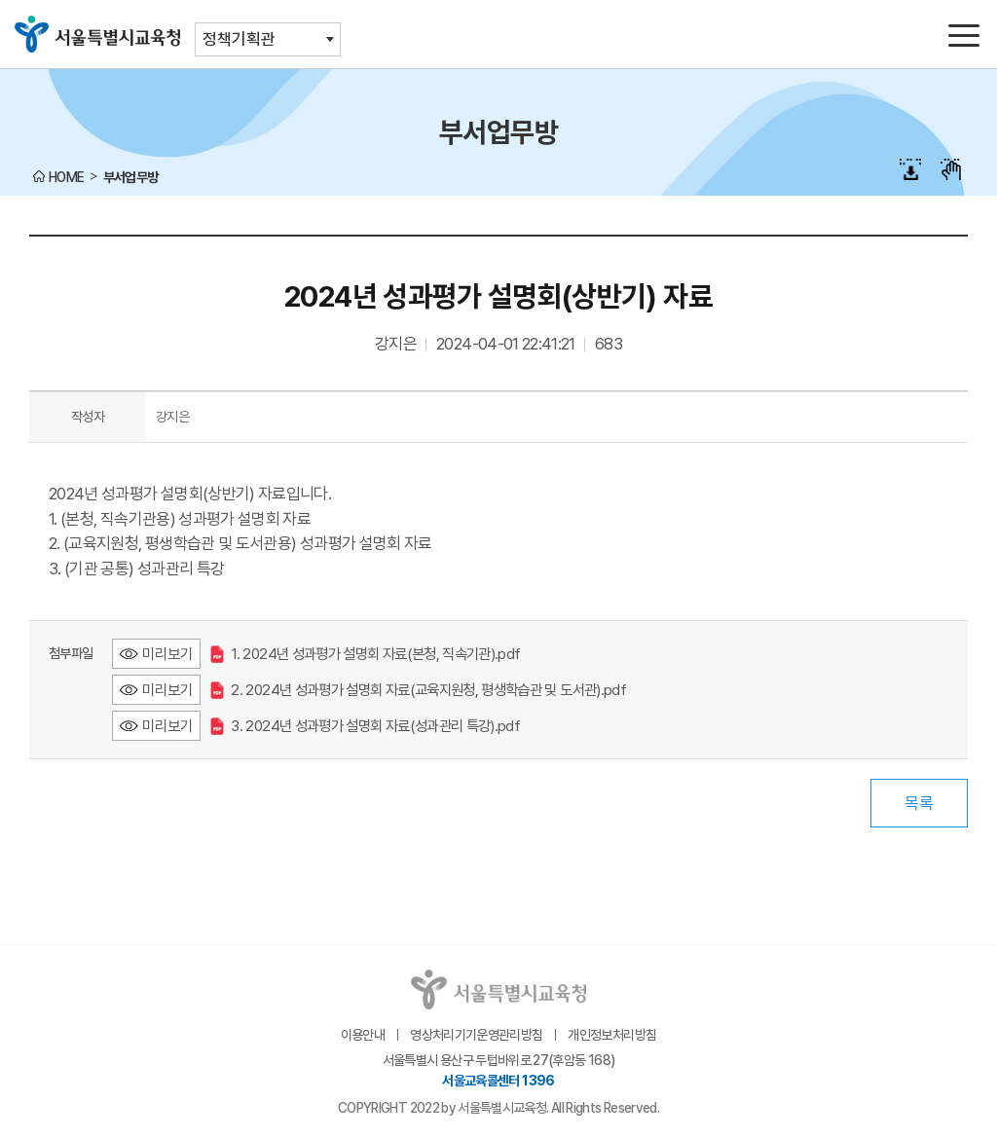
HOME (66, 177)
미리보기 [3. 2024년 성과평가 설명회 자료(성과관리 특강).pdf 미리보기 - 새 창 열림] (167, 725)
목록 (919, 803)
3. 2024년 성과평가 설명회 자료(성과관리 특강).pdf (365, 725)
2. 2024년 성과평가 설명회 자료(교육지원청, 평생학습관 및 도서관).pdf (418, 689)
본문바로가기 (498, 0)
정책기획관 (239, 39)
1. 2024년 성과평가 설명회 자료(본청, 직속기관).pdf (365, 653)
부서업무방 (131, 177)
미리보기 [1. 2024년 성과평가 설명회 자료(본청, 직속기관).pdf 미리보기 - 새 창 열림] (167, 653)
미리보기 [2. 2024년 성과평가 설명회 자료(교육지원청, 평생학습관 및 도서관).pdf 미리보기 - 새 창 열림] (167, 689)
